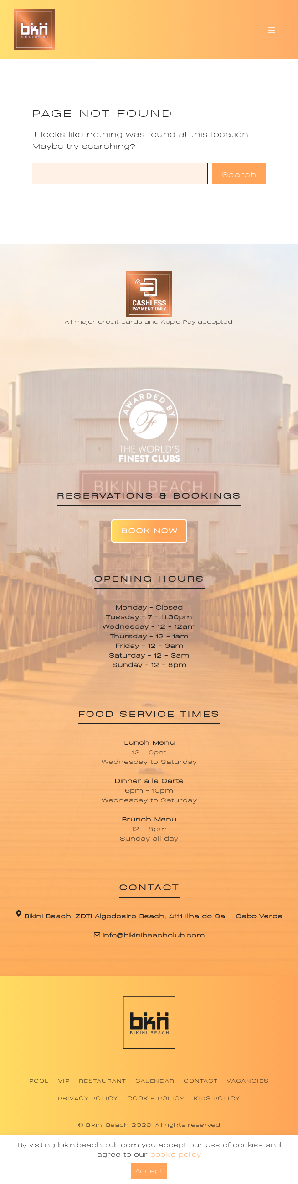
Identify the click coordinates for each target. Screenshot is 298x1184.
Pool (39, 1080)
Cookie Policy (155, 1098)
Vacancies (248, 1080)
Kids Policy (217, 1098)
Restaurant (102, 1080)
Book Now (149, 530)
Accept (149, 1170)
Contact (201, 1080)
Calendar (155, 1080)
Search (239, 174)
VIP (64, 1080)
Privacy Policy (88, 1098)
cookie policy (175, 1154)
